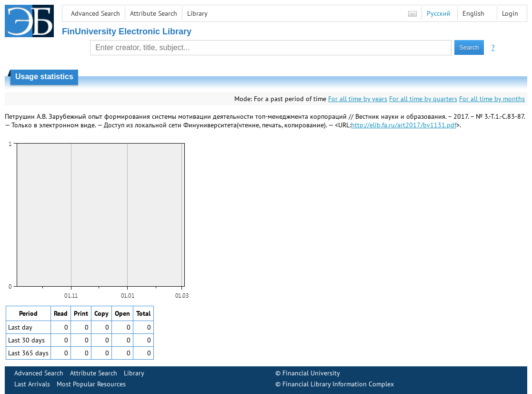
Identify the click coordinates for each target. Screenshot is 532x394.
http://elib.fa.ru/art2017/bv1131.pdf (403, 125)
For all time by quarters (423, 98)
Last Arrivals (32, 384)
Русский (439, 13)
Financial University (311, 373)
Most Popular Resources (91, 384)
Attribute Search (153, 13)
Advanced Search (95, 13)
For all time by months (492, 98)
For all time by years (357, 98)
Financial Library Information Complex (338, 384)
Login (510, 13)
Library (197, 13)
